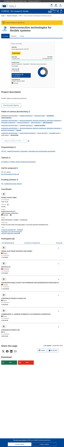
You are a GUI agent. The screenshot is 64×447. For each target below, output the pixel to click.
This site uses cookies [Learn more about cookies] (19, 440)
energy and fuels (42, 133)
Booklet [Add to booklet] (42, 350)
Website (20, 229)
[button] (56, 5)
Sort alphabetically (7, 243)
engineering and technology (9, 115)
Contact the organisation (8, 229)
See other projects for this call (10, 174)
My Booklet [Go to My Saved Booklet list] (53, 350)
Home (2, 15)
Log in (51, 5)
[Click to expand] (58, 248)
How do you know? (34, 1)
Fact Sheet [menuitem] (5, 36)
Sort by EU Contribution (31, 243)
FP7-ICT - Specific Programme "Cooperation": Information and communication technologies (28, 151)
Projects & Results (12, 15)
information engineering (8, 122)
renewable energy (54, 133)
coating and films (39, 125)
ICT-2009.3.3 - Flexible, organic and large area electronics (18, 161)
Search (60, 5)
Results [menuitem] (22, 36)
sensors (18, 130)
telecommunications (23, 122)
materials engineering (26, 115)
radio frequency (48, 122)
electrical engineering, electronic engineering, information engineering (40, 120)
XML (10, 362)
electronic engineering (7, 130)
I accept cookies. (20, 444)
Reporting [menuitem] (13, 36)
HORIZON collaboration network (10, 233)
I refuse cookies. (44, 444)
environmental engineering (27, 133)
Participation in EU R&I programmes (11, 231)
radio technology (36, 122)
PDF (27, 362)
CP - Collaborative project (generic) (11, 183)
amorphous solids (39, 115)
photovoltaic (14, 135)
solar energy (5, 135)
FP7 (21, 15)
